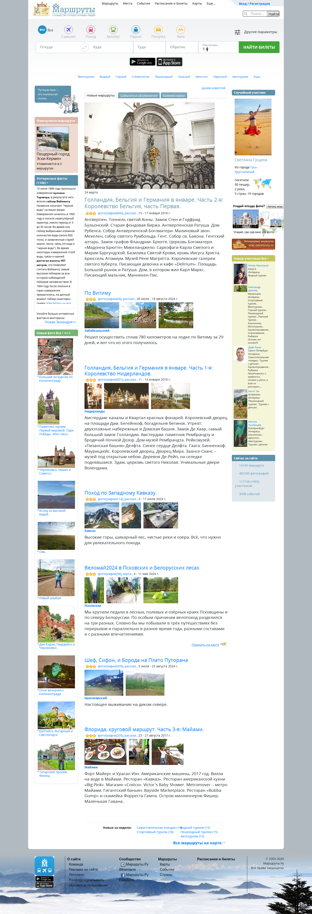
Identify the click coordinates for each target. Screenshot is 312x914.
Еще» (257, 77)
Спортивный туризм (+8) (155, 832)
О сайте (74, 859)
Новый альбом (50, 598)
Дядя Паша (254, 347)
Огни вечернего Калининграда (51, 692)
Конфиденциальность (86, 880)
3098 (242, 494)
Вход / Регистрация (254, 4)
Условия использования (88, 885)
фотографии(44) (109, 299)
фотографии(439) (110, 666)
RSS (66, 333)
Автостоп (201, 77)
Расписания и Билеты (171, 3)
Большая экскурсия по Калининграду (56, 379)
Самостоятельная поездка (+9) (159, 827)
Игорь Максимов (258, 265)
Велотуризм (86, 77)
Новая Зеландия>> (60, 322)
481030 (244, 473)
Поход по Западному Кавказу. (120, 492)
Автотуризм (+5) (192, 836)
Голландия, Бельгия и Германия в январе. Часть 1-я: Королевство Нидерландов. (148, 370)
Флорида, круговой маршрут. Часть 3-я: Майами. (144, 729)
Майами (91, 767)
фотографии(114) (110, 499)
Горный (121, 77)
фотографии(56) (109, 574)
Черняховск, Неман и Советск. (55, 471)
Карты (197, 3)
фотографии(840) (110, 213)
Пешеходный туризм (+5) (199, 832)
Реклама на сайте (83, 869)
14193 (243, 465)
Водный (105, 77)
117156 (244, 482)
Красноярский (95, 698)
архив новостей (213, 88)
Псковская (92, 605)
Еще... (211, 3)
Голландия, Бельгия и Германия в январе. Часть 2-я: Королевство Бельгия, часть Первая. (153, 202)
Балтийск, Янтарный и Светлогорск (56, 733)
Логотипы (76, 875)
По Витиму (97, 293)
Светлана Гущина (251, 159)
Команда (76, 864)
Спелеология (140, 77)
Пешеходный (164, 77)
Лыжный (184, 77)
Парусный (220, 77)
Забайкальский (96, 330)
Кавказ (90, 531)
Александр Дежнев (254, 288)
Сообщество (130, 859)
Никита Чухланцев (254, 423)
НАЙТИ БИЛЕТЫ (259, 47)
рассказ (130, 213)
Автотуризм (240, 77)
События (143, 3)
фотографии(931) (110, 379)
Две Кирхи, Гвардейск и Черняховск (57, 646)
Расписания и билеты (216, 859)
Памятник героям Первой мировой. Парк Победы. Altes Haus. (56, 430)
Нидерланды (94, 411)
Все (58, 333)
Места (127, 3)
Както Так (254, 391)
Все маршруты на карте (197, 843)
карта (127, 574)
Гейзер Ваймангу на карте (58, 303)
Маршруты (110, 3)
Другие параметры (260, 31)
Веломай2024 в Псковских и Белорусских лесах (141, 567)
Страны (166, 875)
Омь (42, 552)
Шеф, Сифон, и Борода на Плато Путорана (136, 660)
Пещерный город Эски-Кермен (53, 156)
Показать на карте (205, 645)
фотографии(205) (110, 735)
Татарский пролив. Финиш (53, 774)
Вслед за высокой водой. (52, 512)
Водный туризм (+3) (195, 827)
